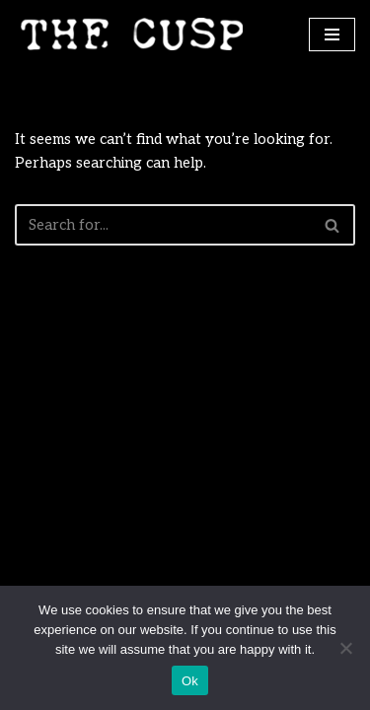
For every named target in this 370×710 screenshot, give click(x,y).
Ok (190, 681)
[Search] (163, 225)
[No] (345, 648)
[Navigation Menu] (332, 34)
